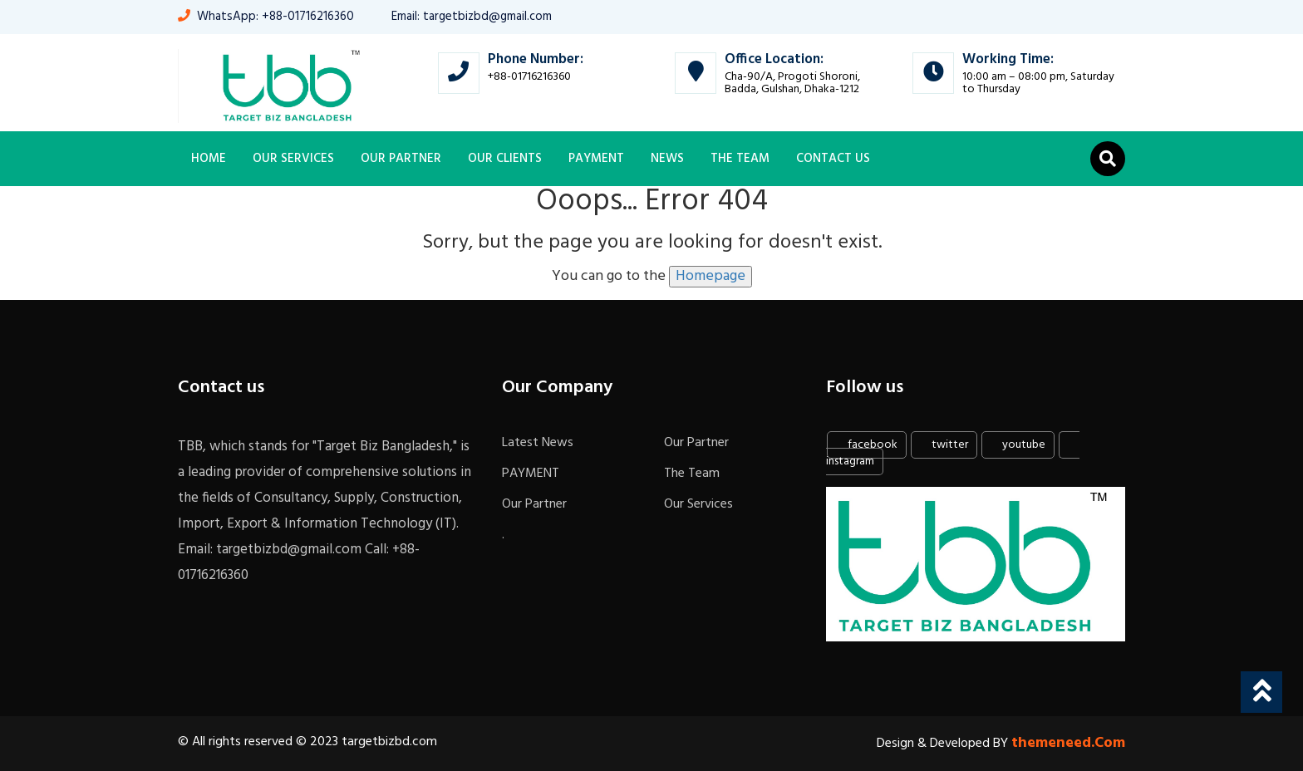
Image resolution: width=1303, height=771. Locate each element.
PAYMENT (596, 159)
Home (208, 159)
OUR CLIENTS (505, 159)
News (667, 159)
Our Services (293, 159)
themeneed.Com (1068, 743)
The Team (740, 159)
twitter (942, 444)
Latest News (537, 443)
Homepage (710, 276)
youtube (1016, 444)
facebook (865, 444)
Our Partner (401, 159)
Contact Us (833, 159)
